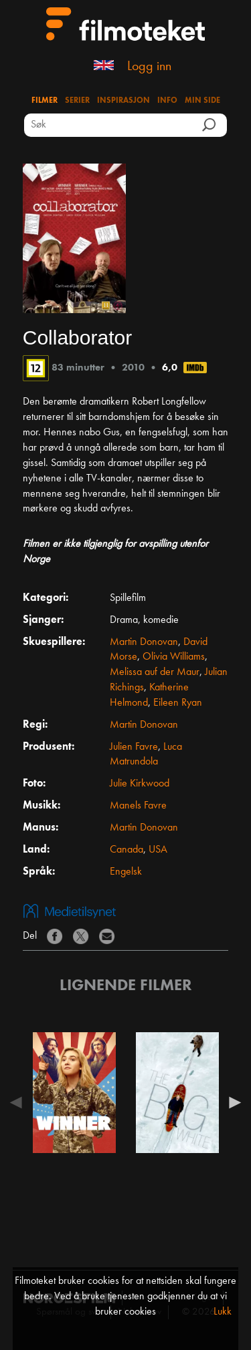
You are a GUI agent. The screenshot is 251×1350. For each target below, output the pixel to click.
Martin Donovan (144, 642)
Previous (19, 1102)
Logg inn (149, 66)
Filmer (44, 101)
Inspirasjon (123, 101)
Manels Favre (138, 806)
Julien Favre (134, 747)
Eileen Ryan (177, 703)
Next (231, 1102)
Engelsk (126, 872)
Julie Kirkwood (139, 783)
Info (167, 101)
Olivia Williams (174, 657)
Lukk (223, 1312)
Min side (202, 101)
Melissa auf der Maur (154, 672)
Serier (77, 101)
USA (158, 850)
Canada (126, 850)
